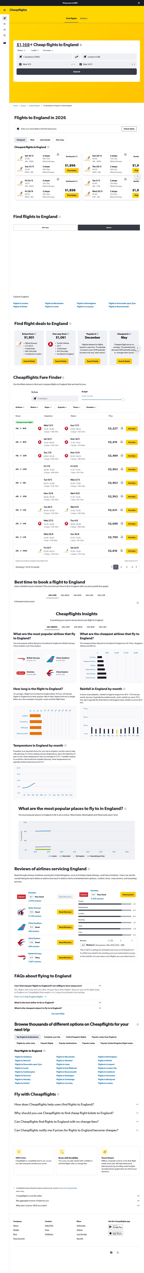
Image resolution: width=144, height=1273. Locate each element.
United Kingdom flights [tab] (76, 1035)
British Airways (34, 952)
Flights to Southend (106, 1070)
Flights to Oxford (22, 1081)
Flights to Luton (63, 1062)
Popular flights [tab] (47, 1041)
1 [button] (115, 565)
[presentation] (81, 45)
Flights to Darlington (65, 1074)
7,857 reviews (34, 960)
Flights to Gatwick (23, 1059)
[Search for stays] (4, 24)
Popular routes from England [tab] (104, 1035)
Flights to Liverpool (85, 305)
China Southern (35, 921)
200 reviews (33, 945)
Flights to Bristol (20, 305)
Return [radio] (108, 227)
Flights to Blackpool (106, 1077)
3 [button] (126, 565)
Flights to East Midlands (66, 1066)
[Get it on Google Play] (115, 1227)
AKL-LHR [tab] (101, 593)
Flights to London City (107, 1066)
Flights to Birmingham (86, 301)
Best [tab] (32, 140)
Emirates (32, 891)
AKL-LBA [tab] (89, 593)
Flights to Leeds (52, 305)
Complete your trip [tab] (52, 1035)
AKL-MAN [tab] (65, 593)
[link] (29, 359)
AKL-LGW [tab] (52, 593)
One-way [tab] (60, 140)
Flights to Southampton (25, 1070)
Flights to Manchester (54, 301)
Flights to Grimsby (23, 1077)
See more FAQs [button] (58, 1012)
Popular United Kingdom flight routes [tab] (117, 1041)
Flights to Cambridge (65, 1077)
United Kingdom (34, 106)
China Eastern (34, 937)
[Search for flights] (4, 18)
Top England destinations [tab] (27, 1035)
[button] (139, 3)
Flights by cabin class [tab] (26, 1041)
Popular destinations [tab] (68, 1041)
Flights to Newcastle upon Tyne (122, 301)
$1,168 (23, 44)
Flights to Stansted (64, 1059)
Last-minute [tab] (45, 140)
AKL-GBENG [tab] (52, 625)
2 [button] (121, 565)
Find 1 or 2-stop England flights (30, 995)
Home (15, 106)
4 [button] (132, 565)
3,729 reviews (34, 914)
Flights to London (20, 301)
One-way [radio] (45, 227)
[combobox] (48, 50)
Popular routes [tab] (88, 1041)
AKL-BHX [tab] (77, 593)
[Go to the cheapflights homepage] (20, 10)
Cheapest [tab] (21, 140)
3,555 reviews (34, 899)
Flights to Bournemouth (119, 305)
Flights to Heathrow (23, 1055)
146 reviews (33, 929)
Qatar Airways (34, 906)
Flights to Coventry (64, 1081)
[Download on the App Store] (115, 1234)
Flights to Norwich (23, 1074)
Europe (23, 106)
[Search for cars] (4, 29)
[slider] (122, 397)
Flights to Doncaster (106, 1074)
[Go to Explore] (4, 35)
